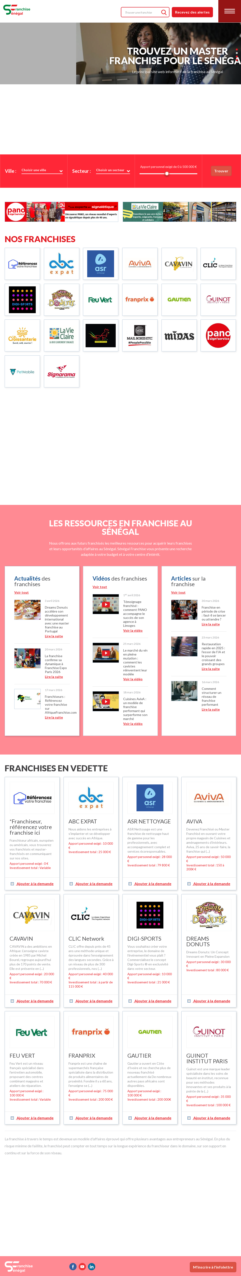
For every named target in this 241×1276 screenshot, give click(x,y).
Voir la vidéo (133, 630)
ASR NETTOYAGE (149, 821)
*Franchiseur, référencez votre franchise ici (31, 827)
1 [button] (236, 24)
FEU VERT (22, 1055)
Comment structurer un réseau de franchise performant (211, 696)
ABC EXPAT (82, 821)
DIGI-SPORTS (144, 938)
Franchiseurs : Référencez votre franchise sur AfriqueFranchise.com (61, 704)
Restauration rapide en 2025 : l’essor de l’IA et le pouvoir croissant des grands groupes (213, 654)
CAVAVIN (21, 938)
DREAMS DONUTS (198, 941)
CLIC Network (86, 938)
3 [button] (236, 31)
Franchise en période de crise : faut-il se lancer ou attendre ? (214, 613)
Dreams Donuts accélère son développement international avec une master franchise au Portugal (57, 619)
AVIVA (194, 821)
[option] (42, 651)
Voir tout (21, 592)
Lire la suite (54, 636)
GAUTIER (139, 1055)
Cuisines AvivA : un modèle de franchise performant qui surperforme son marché (135, 709)
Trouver (221, 171)
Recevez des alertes (192, 12)
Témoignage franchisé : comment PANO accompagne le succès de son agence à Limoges (135, 613)
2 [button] (236, 28)
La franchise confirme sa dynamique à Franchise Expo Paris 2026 (56, 664)
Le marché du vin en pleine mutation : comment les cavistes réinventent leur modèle (135, 662)
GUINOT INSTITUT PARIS (207, 1058)
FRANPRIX (81, 1055)
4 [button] (236, 35)
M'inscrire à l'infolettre (213, 1267)
